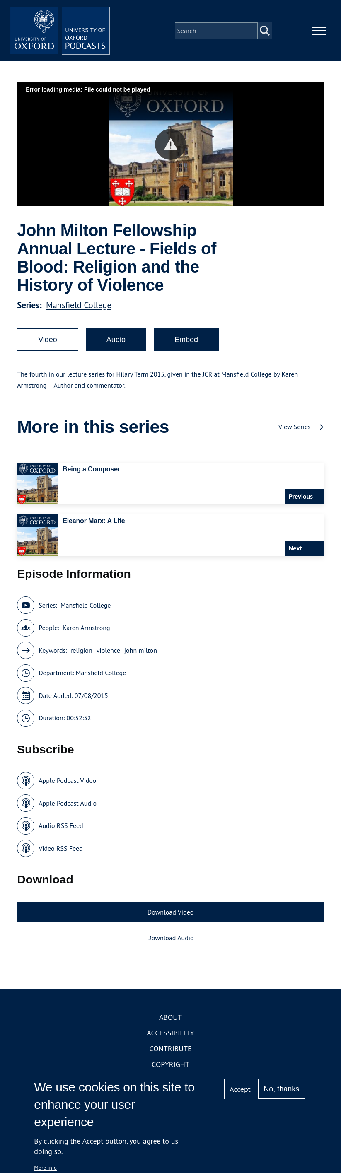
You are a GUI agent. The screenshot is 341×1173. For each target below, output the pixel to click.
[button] (170, 144)
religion (81, 650)
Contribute (170, 1048)
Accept (240, 1089)
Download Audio (170, 938)
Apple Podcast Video (67, 780)
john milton (140, 650)
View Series (294, 426)
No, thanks (281, 1089)
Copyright (170, 1064)
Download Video (170, 912)
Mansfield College (78, 305)
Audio (116, 339)
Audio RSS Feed (61, 825)
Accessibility (170, 1033)
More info (45, 1167)
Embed (186, 339)
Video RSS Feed (61, 848)
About (170, 1017)
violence (108, 650)
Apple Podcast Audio (68, 803)
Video (47, 339)
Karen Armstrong (86, 627)
